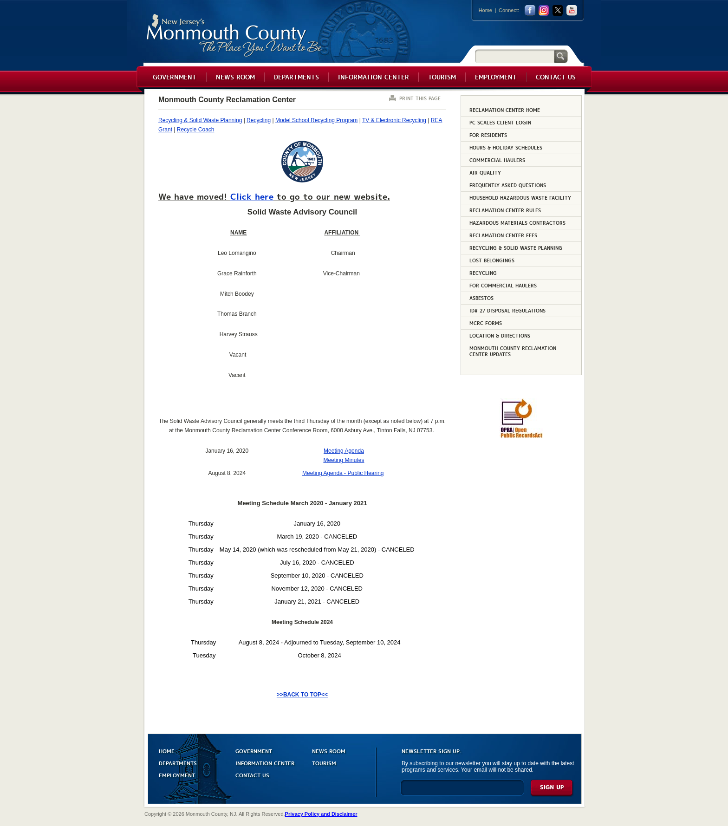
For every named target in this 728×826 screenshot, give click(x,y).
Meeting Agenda (344, 451)
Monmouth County (235, 35)
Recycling (259, 120)
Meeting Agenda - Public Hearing (343, 473)
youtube (571, 10)
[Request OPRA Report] (521, 436)
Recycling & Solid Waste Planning (200, 120)
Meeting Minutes (343, 460)
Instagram (544, 10)
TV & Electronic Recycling (394, 120)
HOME (167, 750)
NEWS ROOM (328, 750)
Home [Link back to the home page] (485, 10)
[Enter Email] (462, 792)
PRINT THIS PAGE (420, 98)
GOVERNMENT (253, 750)
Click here (251, 195)
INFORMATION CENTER (264, 763)
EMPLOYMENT (177, 775)
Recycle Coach (195, 129)
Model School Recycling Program (316, 120)
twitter (557, 10)
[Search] (514, 56)
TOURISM (324, 763)
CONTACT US (252, 775)
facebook (530, 10)
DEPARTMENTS (178, 763)
